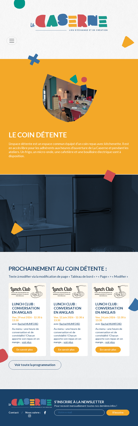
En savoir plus (25, 349)
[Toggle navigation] (11, 41)
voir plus (26, 342)
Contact (14, 412)
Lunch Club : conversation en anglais (26, 308)
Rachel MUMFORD (28, 323)
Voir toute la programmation (35, 365)
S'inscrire (117, 412)
